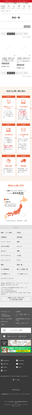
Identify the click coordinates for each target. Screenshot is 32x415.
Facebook (21, 360)
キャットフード (6, 260)
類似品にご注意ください (22, 323)
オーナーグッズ (6, 255)
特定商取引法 (5, 394)
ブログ (5, 370)
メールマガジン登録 (16, 330)
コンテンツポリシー (25, 394)
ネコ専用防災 (5, 269)
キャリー (19, 246)
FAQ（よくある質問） (7, 318)
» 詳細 (27, 119)
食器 (18, 241)
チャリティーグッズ (7, 278)
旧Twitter (5, 363)
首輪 (18, 251)
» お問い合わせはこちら (8, 149)
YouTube (21, 363)
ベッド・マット (6, 241)
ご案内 (2, 324)
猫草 (2, 264)
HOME (2, 11)
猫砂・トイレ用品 (6, 232)
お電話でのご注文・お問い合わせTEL (16, 298)
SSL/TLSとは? (16, 389)
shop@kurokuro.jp (11, 291)
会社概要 (18, 311)
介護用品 (3, 237)
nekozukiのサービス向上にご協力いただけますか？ (14, 376)
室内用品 (19, 237)
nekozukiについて (6, 311)
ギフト (19, 260)
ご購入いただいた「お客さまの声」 (17, 336)
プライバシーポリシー (14, 394)
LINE (19, 367)
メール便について (22, 274)
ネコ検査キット (6, 274)
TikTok (5, 367)
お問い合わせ (4, 321)
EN (18, 379)
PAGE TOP (16, 227)
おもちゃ (3, 251)
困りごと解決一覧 (22, 269)
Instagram (6, 360)
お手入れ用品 (5, 246)
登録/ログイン (14, 7)
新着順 (25, 33)
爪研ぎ (19, 232)
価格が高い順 (19, 33)
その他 (19, 255)
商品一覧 (8, 7)
